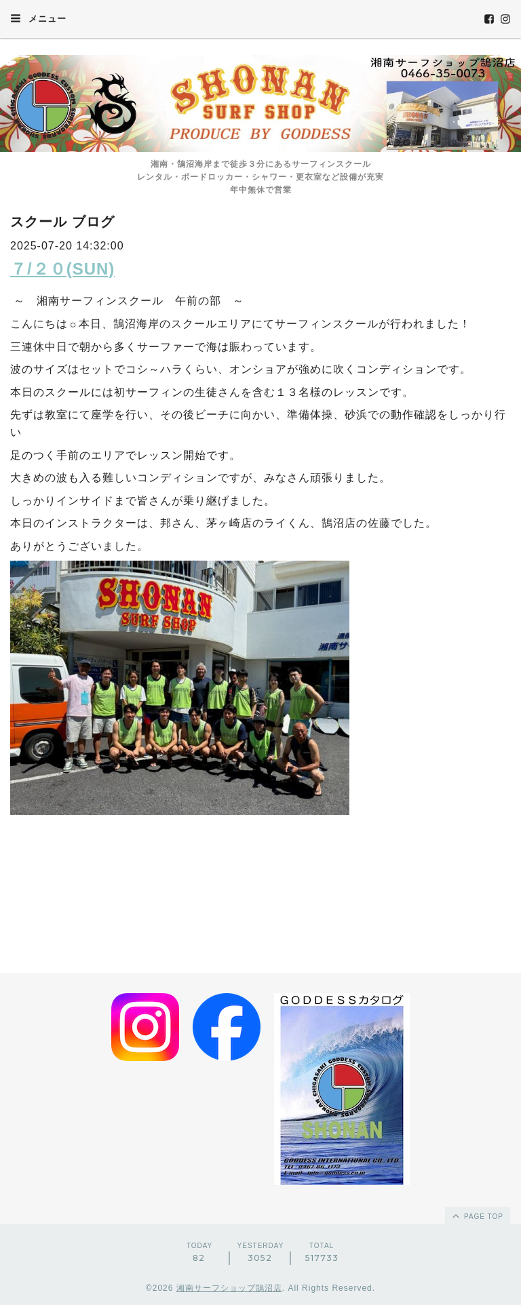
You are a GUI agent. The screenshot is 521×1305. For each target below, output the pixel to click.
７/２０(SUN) (62, 269)
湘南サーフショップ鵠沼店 (229, 1288)
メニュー (38, 18)
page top (476, 1215)
